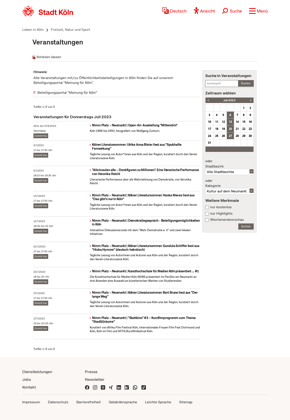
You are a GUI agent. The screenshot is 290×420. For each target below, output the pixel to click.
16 (250, 122)
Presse (91, 371)
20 (230, 129)
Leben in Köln (33, 29)
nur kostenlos (221, 207)
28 (237, 136)
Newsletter (95, 379)
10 (209, 122)
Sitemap (185, 402)
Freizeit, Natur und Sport (70, 29)
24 (209, 136)
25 (216, 136)
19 (223, 129)
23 (250, 129)
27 (230, 136)
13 (230, 122)
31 (209, 143)
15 (243, 122)
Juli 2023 (229, 100)
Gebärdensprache (123, 402)
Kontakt (29, 387)
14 (237, 122)
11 (216, 122)
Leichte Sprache (158, 402)
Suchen (245, 83)
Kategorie (229, 183)
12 (223, 122)
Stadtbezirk (229, 164)
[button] (258, 11)
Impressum (31, 402)
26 (223, 136)
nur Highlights (221, 213)
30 (250, 136)
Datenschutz (58, 402)
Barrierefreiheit (88, 402)
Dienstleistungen (37, 371)
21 (237, 129)
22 (243, 129)
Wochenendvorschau (227, 219)
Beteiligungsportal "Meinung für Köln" (67, 92)
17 (209, 129)
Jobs (26, 379)
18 (216, 129)
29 (243, 136)
